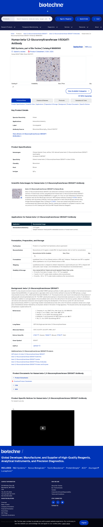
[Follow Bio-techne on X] (58, 502)
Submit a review (18, 51)
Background (62, 104)
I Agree (83, 523)
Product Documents (73, 104)
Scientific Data (30, 104)
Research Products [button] (8, 27)
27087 (35, 335)
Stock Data (4, 511)
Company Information (7, 506)
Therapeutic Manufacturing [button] (31, 27)
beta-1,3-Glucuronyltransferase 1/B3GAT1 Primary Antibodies (28, 362)
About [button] (98, 27)
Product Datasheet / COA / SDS (41, 51)
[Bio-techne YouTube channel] (62, 502)
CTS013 (53, 201)
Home (12, 33)
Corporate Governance (8, 515)
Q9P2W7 (36, 346)
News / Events (5, 504)
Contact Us (55, 505)
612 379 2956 (8, 492)
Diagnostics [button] (53, 27)
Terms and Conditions (58, 494)
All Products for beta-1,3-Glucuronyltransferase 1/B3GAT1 (28, 354)
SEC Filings (4, 513)
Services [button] (68, 27)
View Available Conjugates (77, 91)
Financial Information (7, 509)
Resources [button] (83, 27)
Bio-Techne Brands (57, 487)
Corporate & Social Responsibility (61, 492)
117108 (59, 335)
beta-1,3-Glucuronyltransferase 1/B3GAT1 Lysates (25, 359)
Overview (4, 502)
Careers (54, 490)
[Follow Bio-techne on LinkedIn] (53, 502)
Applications (39, 104)
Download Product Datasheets (23, 381)
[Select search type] (7, 18)
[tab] (21, 100)
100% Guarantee (86, 96)
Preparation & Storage (51, 104)
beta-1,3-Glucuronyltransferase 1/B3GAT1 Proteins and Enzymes (29, 364)
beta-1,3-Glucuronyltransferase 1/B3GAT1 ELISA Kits (26, 356)
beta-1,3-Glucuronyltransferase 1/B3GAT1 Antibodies (64, 33)
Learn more (66, 523)
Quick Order (82, 19)
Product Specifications (18, 104)
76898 (47, 335)
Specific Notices (85, 104)
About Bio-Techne (57, 485)
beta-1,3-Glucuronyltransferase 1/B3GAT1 (35, 33)
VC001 (75, 197)
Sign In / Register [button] (64, 19)
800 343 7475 (11, 494)
